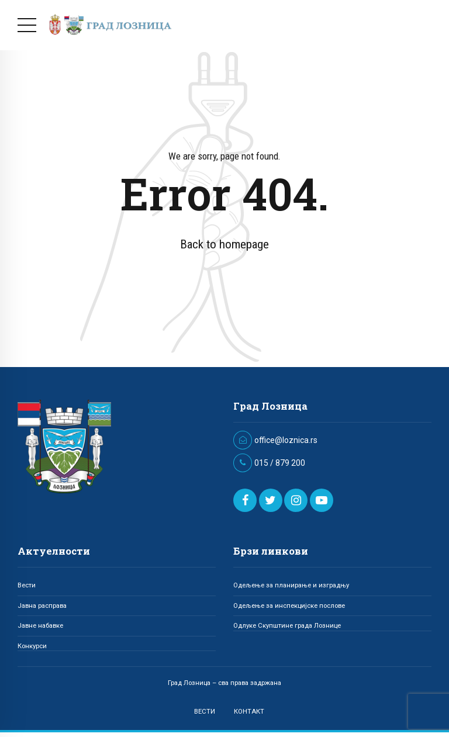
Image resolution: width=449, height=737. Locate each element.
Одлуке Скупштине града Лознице (287, 625)
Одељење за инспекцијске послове (289, 605)
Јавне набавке (40, 625)
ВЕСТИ (204, 711)
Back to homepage (224, 244)
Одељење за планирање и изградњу (291, 585)
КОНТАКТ (249, 711)
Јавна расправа (42, 605)
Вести (27, 585)
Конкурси (32, 646)
